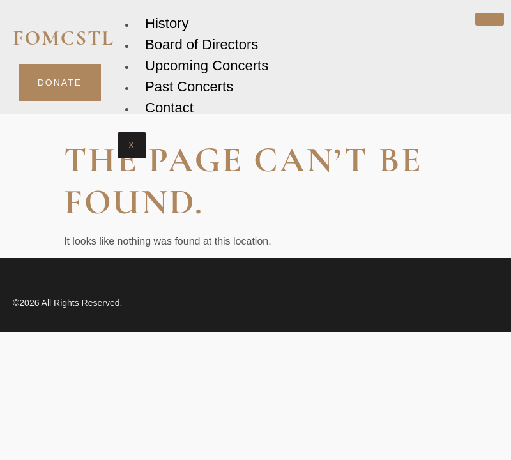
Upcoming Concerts (206, 65)
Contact (169, 108)
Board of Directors (201, 44)
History (166, 23)
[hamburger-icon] (489, 19)
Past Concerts (189, 87)
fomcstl (63, 38)
